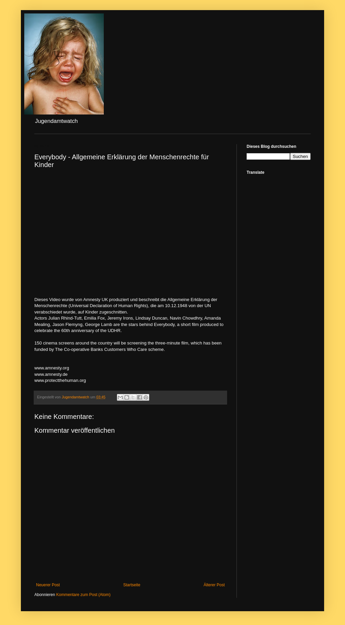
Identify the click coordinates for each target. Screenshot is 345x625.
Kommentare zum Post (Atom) (83, 594)
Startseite (131, 585)
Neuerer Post (48, 585)
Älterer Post (214, 585)
